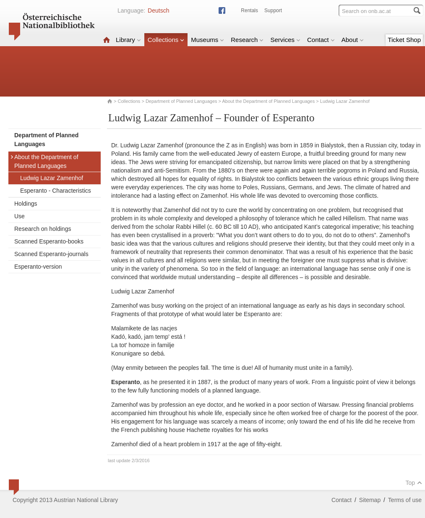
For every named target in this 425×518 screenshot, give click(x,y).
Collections (166, 39)
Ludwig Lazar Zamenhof (51, 178)
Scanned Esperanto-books (48, 241)
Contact (321, 39)
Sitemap (370, 500)
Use (19, 216)
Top (413, 482)
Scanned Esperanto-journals (51, 254)
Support (273, 10)
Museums (207, 39)
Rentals (249, 10)
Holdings (25, 203)
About (353, 39)
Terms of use (405, 500)
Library (128, 39)
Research (247, 39)
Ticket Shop (404, 39)
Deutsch (158, 10)
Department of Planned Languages (181, 101)
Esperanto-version (38, 266)
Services (285, 39)
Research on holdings (42, 228)
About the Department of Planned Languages (268, 101)
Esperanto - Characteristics (55, 190)
